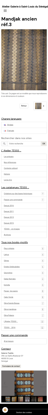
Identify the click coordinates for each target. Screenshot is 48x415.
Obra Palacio (24, 315)
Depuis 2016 (9, 206)
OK (43, 143)
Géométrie (24, 272)
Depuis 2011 (9, 211)
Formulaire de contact (11, 366)
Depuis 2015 (9, 223)
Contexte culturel (11, 168)
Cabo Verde (24, 297)
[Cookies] (5, 410)
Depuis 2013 (9, 217)
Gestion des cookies (24, 412)
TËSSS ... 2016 (24, 327)
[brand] (25, 6)
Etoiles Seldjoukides (24, 266)
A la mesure (9, 341)
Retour (24, 106)
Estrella (24, 285)
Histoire (7, 174)
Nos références (10, 162)
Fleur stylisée (24, 248)
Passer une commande (13, 200)
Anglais (8, 125)
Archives (7, 235)
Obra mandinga (24, 309)
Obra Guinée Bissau (24, 303)
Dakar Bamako (24, 279)
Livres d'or (8, 180)
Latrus (24, 254)
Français (9, 131)
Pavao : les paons (24, 291)
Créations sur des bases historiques (18, 194)
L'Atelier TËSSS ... (24, 321)
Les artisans (9, 157)
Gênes (24, 260)
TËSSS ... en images (12, 229)
